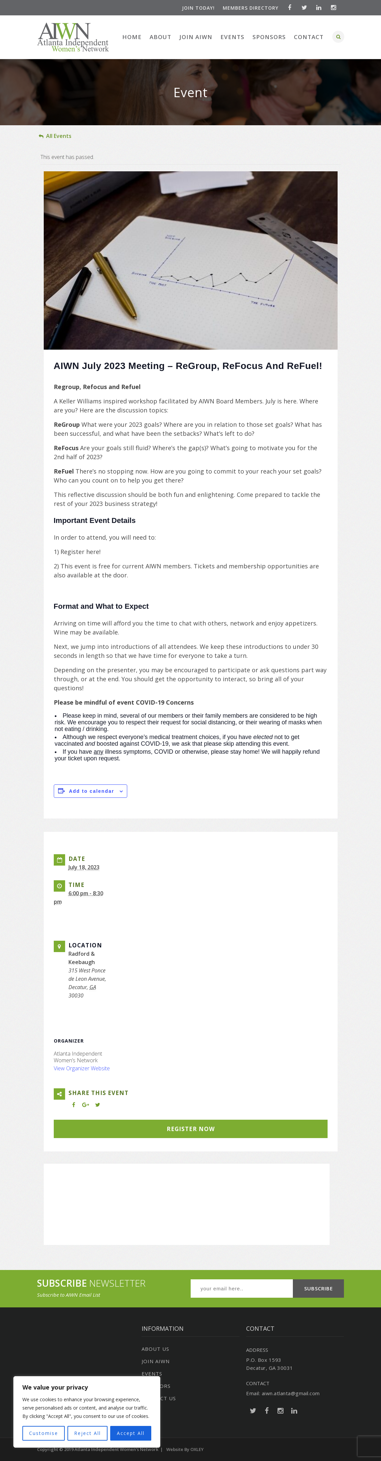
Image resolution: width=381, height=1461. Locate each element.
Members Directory (250, 8)
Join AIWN (195, 37)
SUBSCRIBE (318, 1288)
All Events (55, 136)
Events (232, 37)
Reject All (87, 1433)
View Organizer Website (82, 1068)
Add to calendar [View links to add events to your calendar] (91, 791)
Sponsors (269, 37)
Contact (309, 37)
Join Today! (198, 8)
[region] (86, 1412)
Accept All (131, 1433)
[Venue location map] (186, 1200)
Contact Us (159, 1398)
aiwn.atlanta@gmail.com (291, 1393)
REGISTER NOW (191, 1129)
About (160, 37)
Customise (43, 1433)
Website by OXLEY (185, 1449)
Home (132, 37)
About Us (155, 1348)
